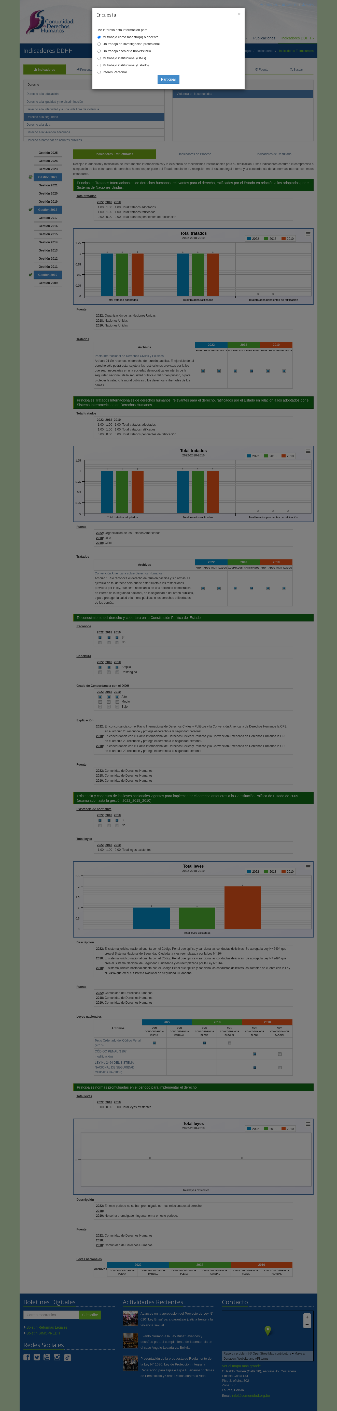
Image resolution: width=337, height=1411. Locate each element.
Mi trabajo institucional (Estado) (126, 65)
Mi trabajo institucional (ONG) (124, 58)
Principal (269, 4)
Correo (289, 4)
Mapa (308, 4)
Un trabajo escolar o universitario (127, 51)
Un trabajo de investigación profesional (131, 44)
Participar (168, 79)
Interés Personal (115, 72)
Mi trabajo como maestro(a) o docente (131, 37)
